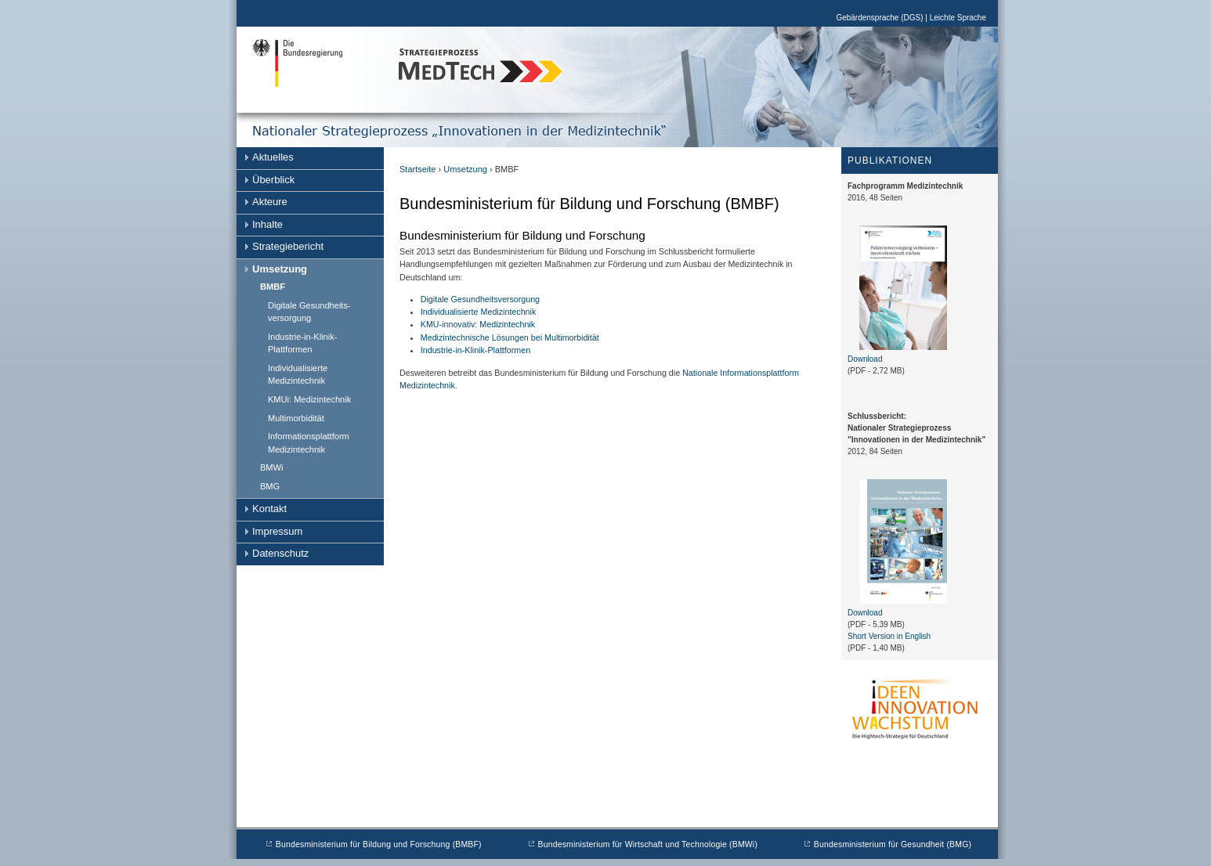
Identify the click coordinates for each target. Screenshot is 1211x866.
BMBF (272, 286)
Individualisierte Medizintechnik (297, 374)
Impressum (277, 531)
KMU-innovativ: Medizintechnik (478, 324)
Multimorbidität (296, 418)
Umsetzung (279, 269)
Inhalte (267, 224)
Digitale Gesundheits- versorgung (309, 312)
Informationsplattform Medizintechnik (308, 442)
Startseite (417, 169)
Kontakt (269, 508)
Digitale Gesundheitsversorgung (480, 299)
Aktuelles (273, 157)
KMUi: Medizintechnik (309, 399)
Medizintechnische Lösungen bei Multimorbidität (510, 337)
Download (865, 359)
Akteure (269, 201)
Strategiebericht (288, 246)
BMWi (271, 467)
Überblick (273, 180)
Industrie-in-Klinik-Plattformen (302, 343)
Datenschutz (280, 553)
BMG (270, 486)
